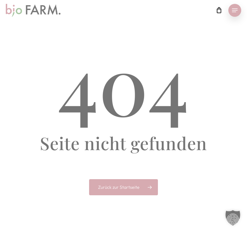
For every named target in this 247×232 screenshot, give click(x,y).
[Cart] (219, 10)
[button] (234, 10)
